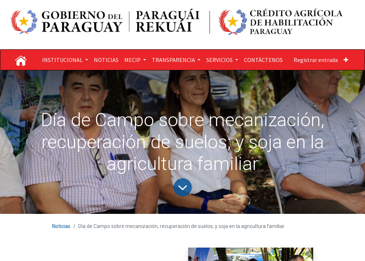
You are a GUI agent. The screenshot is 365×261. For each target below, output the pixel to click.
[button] (346, 60)
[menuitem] (106, 60)
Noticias (61, 226)
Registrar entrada (316, 59)
